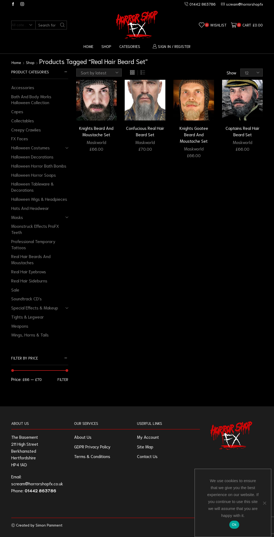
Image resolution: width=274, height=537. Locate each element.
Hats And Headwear (30, 208)
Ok (234, 525)
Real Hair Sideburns (29, 280)
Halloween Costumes (30, 147)
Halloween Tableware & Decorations (32, 186)
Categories (129, 46)
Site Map (145, 446)
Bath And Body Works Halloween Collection (31, 99)
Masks (17, 217)
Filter (63, 379)
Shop (106, 46)
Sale (15, 289)
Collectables (22, 120)
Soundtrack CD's (26, 298)
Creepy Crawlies (26, 129)
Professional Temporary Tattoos (33, 244)
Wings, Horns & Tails (30, 334)
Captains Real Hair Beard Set (243, 131)
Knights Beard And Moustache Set (96, 131)
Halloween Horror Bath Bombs (38, 165)
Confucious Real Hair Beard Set (145, 131)
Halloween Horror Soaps (33, 174)
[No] (264, 503)
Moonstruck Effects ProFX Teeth (35, 229)
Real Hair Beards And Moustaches (31, 259)
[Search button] (62, 25)
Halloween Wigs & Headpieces (39, 199)
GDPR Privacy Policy (92, 446)
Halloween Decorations (32, 156)
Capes (17, 111)
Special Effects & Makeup (34, 307)
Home (88, 46)
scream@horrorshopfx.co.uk (37, 483)
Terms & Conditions (92, 456)
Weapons (19, 325)
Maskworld (96, 142)
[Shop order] (99, 73)
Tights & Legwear (27, 316)
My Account (148, 437)
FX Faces (19, 138)
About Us (83, 437)
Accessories (22, 87)
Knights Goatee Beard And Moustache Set (194, 134)
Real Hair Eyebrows (28, 271)
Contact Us (147, 456)
